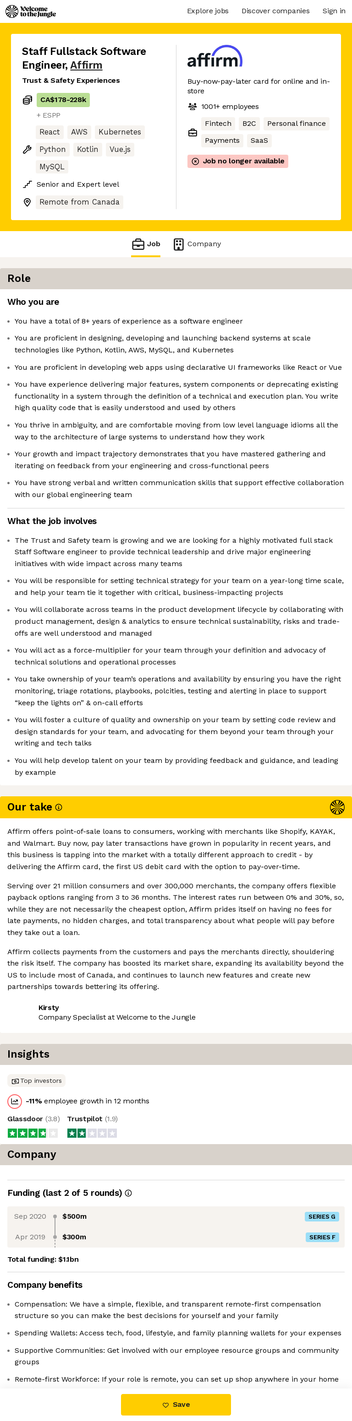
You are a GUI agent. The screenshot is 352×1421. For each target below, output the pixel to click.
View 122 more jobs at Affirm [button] (72, 1258)
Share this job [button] (47, 1241)
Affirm (86, 65)
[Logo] (31, 11)
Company (196, 244)
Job (145, 244)
